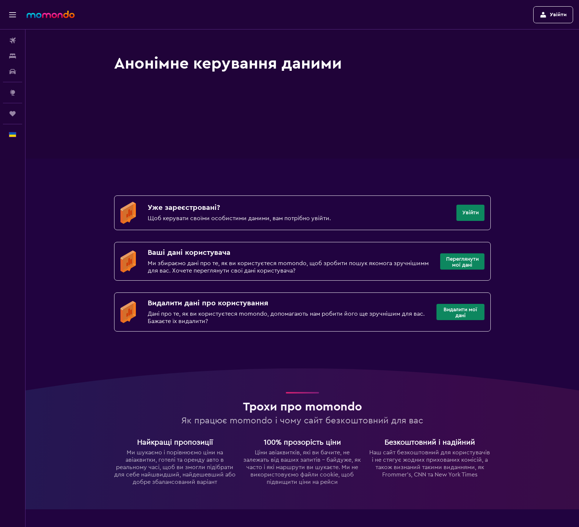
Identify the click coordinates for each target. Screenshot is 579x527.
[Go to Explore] (12, 92)
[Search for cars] (12, 71)
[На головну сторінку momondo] (51, 14)
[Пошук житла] (12, 56)
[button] (12, 15)
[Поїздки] (12, 113)
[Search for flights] (12, 40)
